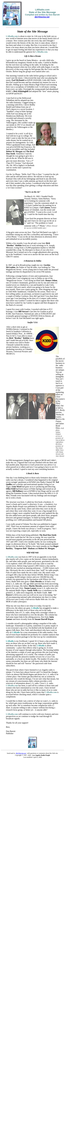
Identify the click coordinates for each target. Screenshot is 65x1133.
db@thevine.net (42, 17)
